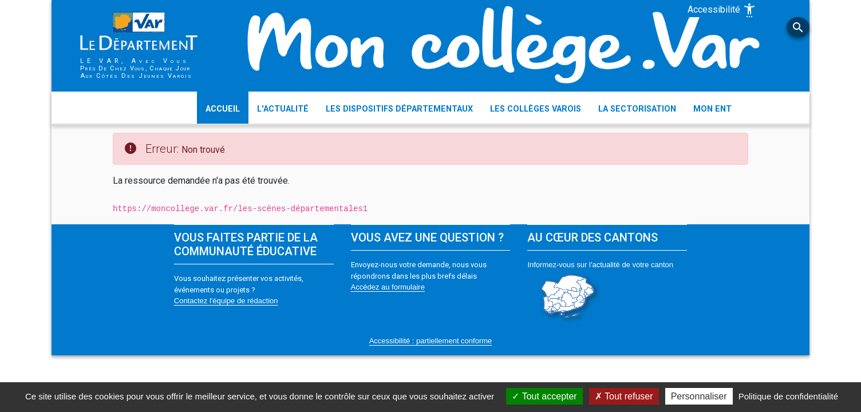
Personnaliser (699, 396)
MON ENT (712, 109)
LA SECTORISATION (637, 109)
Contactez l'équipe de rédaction (226, 300)
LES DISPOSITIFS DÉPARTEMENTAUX (399, 109)
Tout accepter (544, 396)
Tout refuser (624, 396)
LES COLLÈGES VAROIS (535, 109)
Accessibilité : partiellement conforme (430, 340)
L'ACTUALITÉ (283, 109)
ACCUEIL (223, 109)
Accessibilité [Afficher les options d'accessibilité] (722, 10)
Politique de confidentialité (788, 396)
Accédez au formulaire (388, 287)
